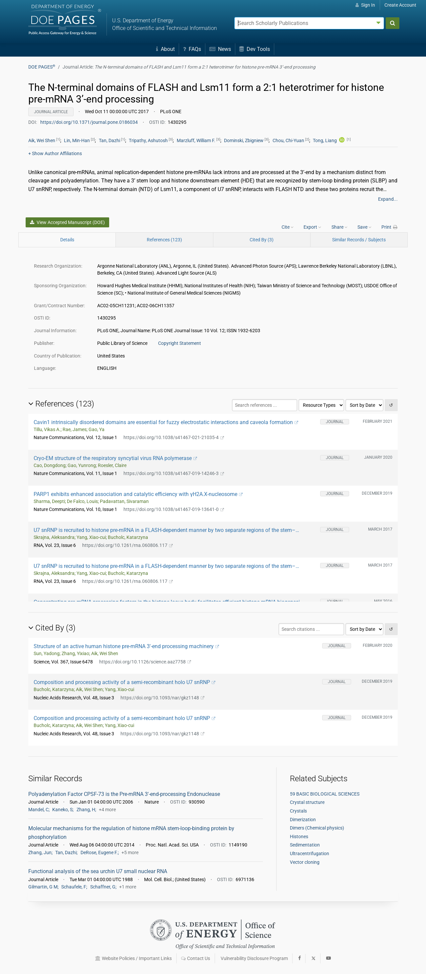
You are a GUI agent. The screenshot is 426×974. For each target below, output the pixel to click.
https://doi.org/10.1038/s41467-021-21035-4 (173, 437)
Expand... (388, 199)
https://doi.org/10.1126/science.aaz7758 (145, 661)
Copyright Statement (179, 343)
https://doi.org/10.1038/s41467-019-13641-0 (173, 509)
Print (389, 227)
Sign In (365, 5)
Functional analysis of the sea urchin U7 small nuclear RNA (97, 871)
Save (364, 227)
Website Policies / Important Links (133, 958)
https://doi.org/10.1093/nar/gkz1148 (162, 697)
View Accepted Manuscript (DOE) (67, 222)
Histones (299, 836)
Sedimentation (305, 845)
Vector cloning (305, 862)
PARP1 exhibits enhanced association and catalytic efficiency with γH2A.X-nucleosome (138, 494)
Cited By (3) (262, 239)
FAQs (192, 49)
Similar (359, 239)
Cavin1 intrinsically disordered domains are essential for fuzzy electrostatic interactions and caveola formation (166, 422)
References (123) (164, 239)
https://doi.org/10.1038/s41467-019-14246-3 (173, 473)
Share (339, 227)
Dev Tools (254, 49)
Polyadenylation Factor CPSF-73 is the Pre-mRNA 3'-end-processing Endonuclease (124, 794)
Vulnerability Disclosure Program (254, 958)
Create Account (400, 5)
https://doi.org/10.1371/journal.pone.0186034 (89, 122)
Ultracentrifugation (309, 853)
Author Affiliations (55, 153)
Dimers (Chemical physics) (317, 828)
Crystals (298, 811)
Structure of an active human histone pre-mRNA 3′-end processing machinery (126, 646)
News (220, 49)
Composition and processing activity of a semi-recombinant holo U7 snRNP (124, 682)
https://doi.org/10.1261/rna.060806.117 (127, 545)
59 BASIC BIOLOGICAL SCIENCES (324, 794)
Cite (288, 227)
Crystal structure (307, 802)
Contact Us (195, 958)
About (165, 49)
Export (312, 227)
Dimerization (303, 819)
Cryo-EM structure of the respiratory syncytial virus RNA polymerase (115, 458)
